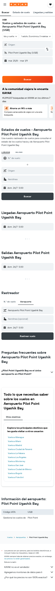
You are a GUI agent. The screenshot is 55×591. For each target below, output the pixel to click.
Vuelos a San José (15, 465)
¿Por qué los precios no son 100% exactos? (29, 577)
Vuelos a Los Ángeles (17, 457)
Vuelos (10, 537)
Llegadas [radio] (5, 152)
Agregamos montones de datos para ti (29, 572)
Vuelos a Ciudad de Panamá (20, 449)
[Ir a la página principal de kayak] (19, 4)
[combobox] (10, 36)
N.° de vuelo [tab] (10, 301)
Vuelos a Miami (14, 441)
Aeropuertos (21, 537)
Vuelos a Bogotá (15, 473)
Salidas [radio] (19, 152)
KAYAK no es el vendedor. (29, 567)
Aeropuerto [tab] (25, 301)
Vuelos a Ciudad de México (20, 469)
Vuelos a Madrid (15, 445)
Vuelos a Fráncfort (16, 477)
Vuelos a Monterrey (16, 461)
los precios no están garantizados (17, 559)
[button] (5, 4)
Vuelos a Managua (16, 437)
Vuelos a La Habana (16, 453)
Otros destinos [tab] (13, 417)
